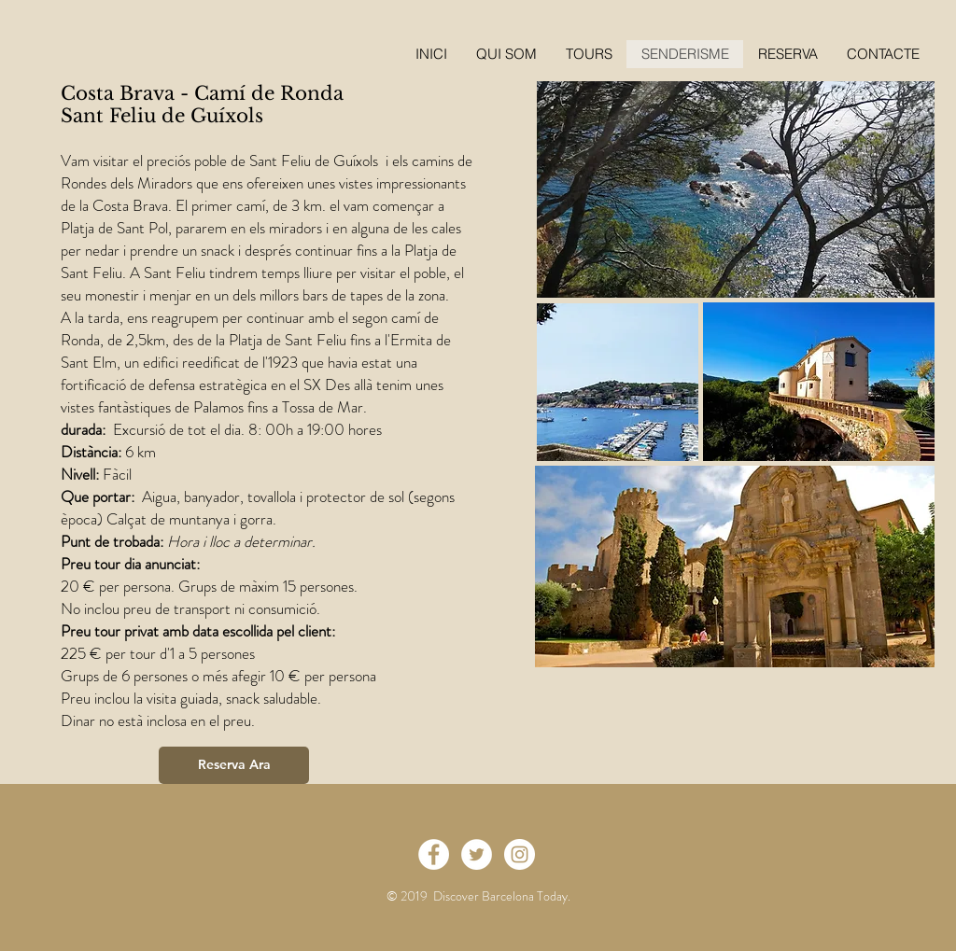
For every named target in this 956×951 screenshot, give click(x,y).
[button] (787, 54)
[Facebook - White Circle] (433, 854)
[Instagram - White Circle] (519, 854)
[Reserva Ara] (234, 765)
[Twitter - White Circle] (476, 854)
